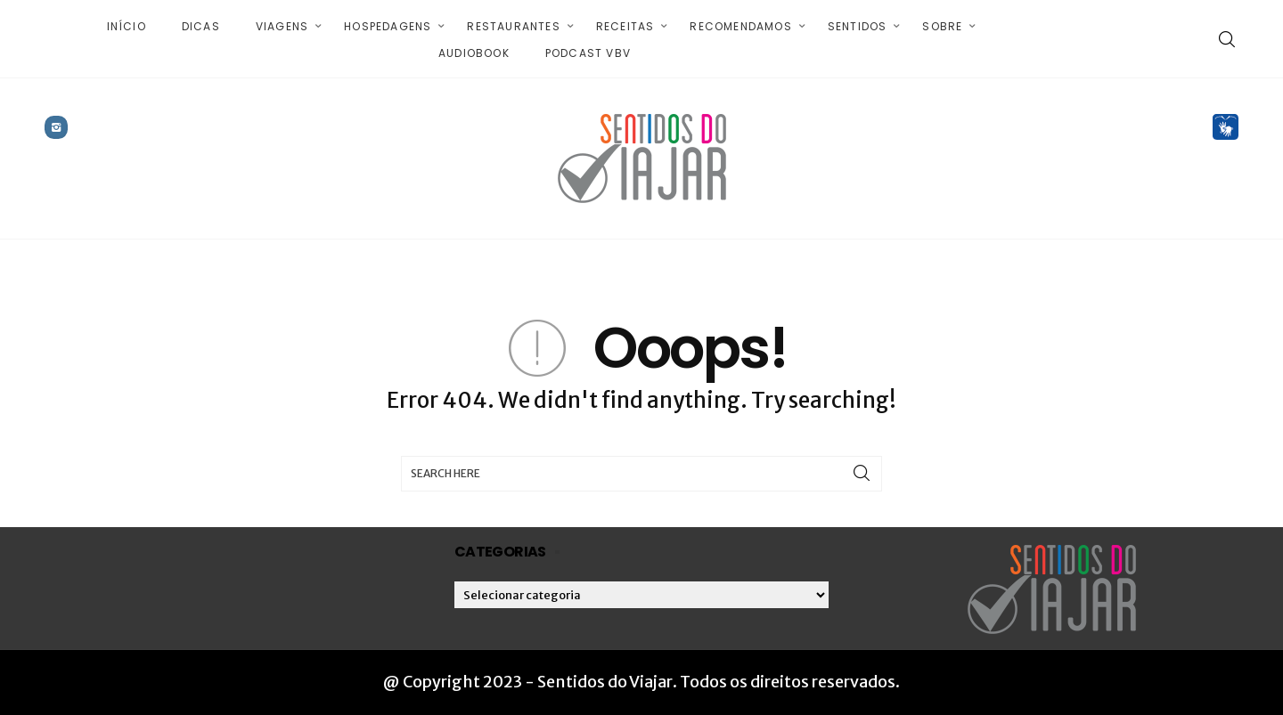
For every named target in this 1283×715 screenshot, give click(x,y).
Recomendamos (740, 26)
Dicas (201, 26)
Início (126, 26)
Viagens (282, 26)
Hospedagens (387, 26)
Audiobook (474, 53)
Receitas (625, 26)
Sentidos (857, 26)
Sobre (942, 26)
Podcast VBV (588, 53)
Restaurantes (513, 26)
